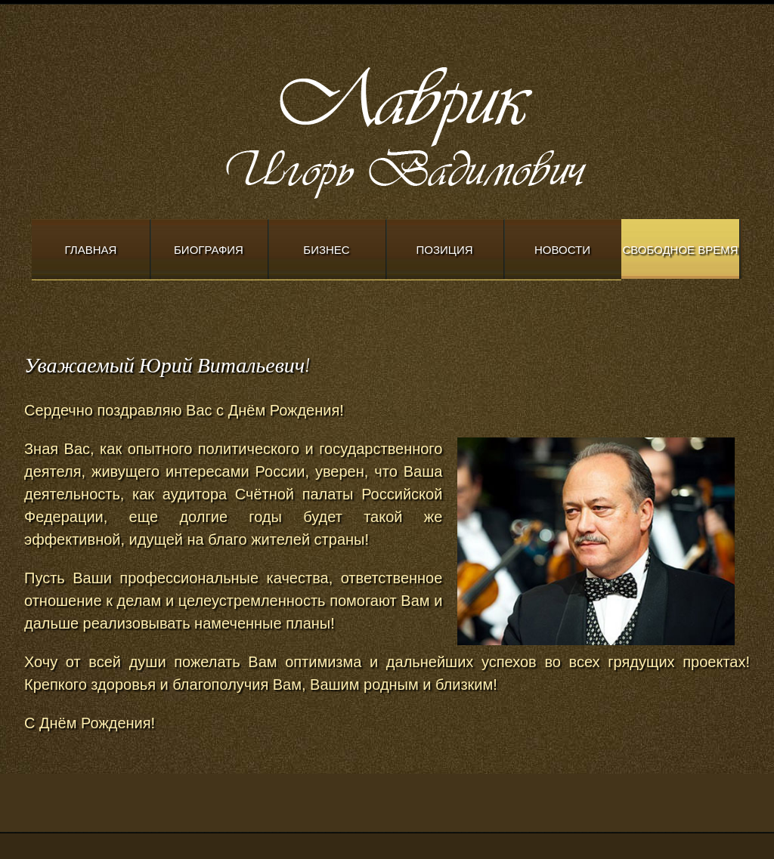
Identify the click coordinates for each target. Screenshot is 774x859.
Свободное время (680, 249)
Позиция (444, 249)
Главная (91, 249)
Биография (208, 249)
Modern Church (447, 129)
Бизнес (326, 249)
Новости (562, 249)
